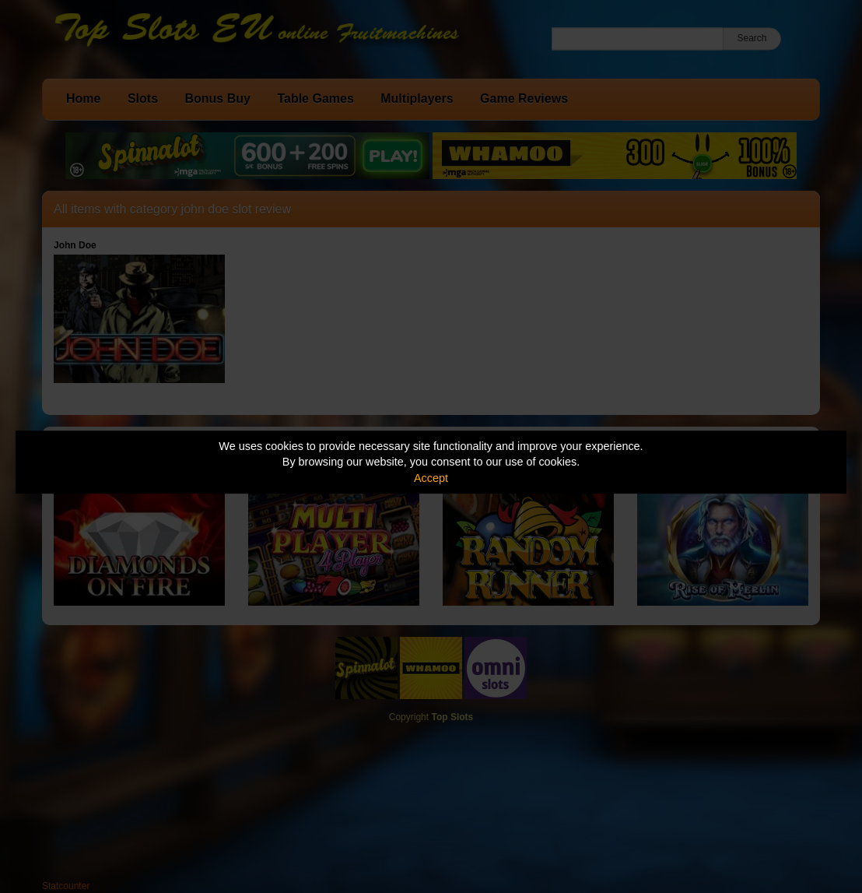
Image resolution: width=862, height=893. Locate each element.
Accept (431, 478)
